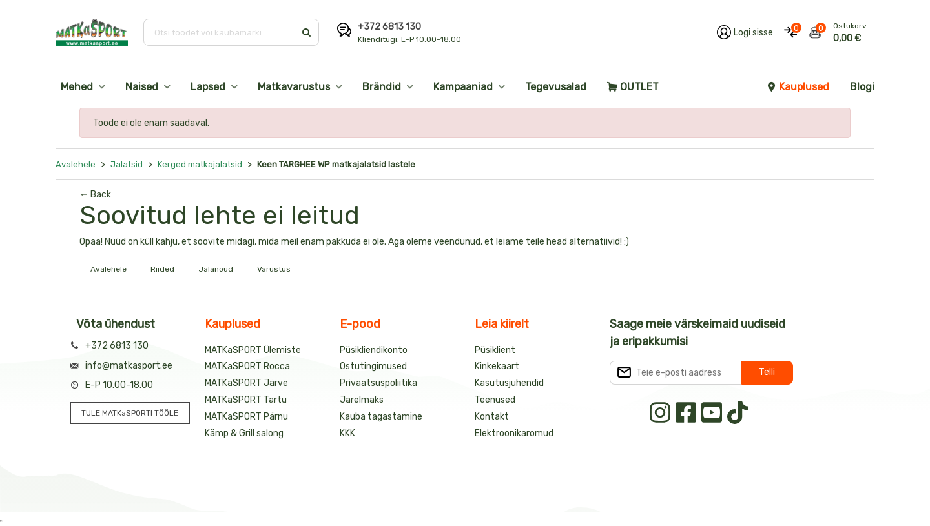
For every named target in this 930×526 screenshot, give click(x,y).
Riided (162, 269)
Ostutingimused (373, 366)
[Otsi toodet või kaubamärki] (220, 32)
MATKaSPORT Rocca (247, 366)
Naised (141, 87)
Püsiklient (495, 350)
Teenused (495, 399)
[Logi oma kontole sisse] (745, 32)
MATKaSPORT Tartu (246, 399)
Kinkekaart (497, 366)
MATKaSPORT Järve (246, 383)
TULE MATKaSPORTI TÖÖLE (129, 413)
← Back (95, 194)
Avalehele (108, 269)
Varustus (274, 269)
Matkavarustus (294, 87)
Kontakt (492, 416)
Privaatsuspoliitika (378, 383)
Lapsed (208, 87)
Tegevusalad (555, 87)
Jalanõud (215, 269)
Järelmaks (362, 399)
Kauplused (797, 87)
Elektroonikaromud (514, 433)
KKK (347, 433)
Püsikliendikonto (374, 350)
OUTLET (633, 87)
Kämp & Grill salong (244, 433)
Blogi (862, 87)
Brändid (381, 87)
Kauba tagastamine (381, 416)
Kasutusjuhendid (509, 383)
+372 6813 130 (389, 26)
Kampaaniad (463, 87)
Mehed (77, 87)
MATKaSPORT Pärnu (246, 416)
